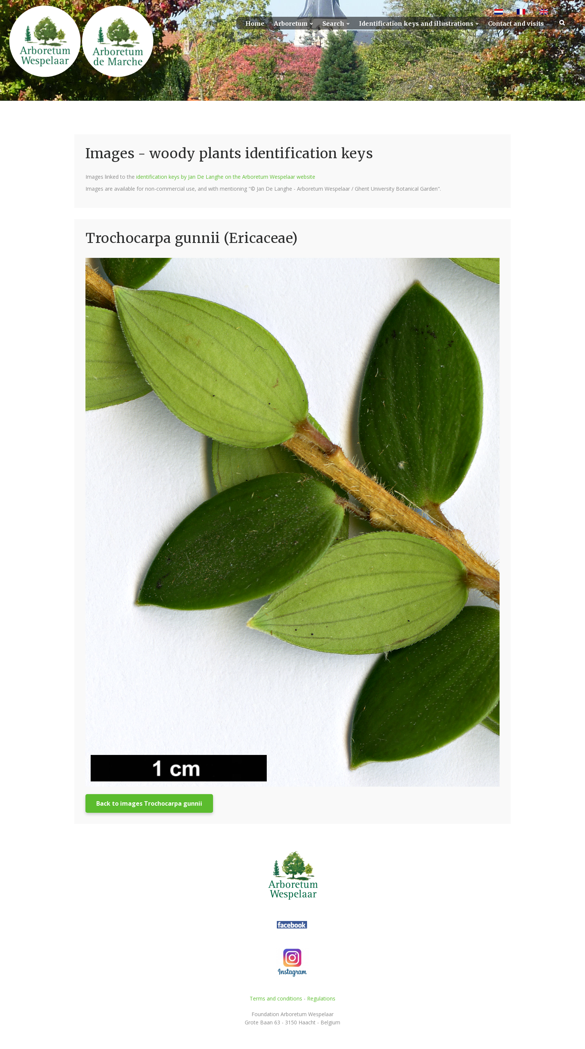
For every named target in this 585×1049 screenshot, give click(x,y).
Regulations (321, 998)
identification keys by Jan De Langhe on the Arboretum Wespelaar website (225, 176)
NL (508, 12)
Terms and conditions (276, 998)
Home (255, 23)
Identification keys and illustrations (416, 23)
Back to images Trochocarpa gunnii (149, 803)
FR (531, 12)
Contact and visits (516, 23)
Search (333, 23)
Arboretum (291, 23)
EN (553, 12)
